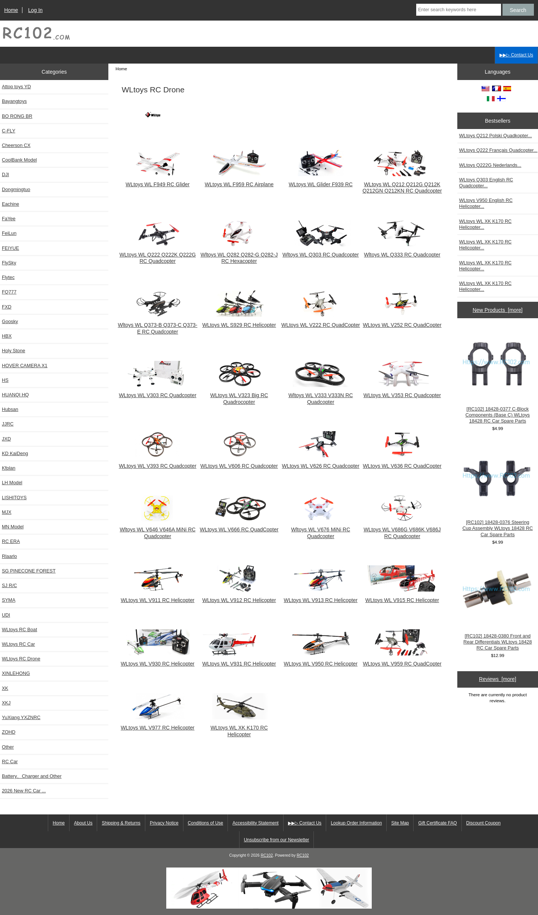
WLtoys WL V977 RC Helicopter (157, 724)
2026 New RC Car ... (24, 790)
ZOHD (8, 732)
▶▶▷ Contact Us (516, 55)
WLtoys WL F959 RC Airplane (239, 181)
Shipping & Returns (121, 823)
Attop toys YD (16, 86)
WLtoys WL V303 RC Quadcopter (157, 392)
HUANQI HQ (15, 394)
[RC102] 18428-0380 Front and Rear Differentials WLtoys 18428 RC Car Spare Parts (497, 603)
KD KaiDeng (15, 453)
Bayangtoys (14, 101)
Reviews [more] (497, 679)
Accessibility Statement (255, 823)
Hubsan (10, 409)
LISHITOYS (14, 497)
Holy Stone (13, 350)
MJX (7, 512)
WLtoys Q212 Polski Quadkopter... (495, 135)
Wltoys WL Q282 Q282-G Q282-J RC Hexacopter (239, 254)
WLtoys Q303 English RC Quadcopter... (486, 182)
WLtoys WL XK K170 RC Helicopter (239, 727)
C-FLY (8, 130)
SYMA (8, 600)
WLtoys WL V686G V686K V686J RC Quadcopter (402, 529)
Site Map (400, 823)
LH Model (12, 482)
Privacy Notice (164, 823)
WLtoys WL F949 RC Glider (157, 181)
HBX (7, 336)
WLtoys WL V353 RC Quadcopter (402, 392)
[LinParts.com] (269, 907)
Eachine (10, 204)
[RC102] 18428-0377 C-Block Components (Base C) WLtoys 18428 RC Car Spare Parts (497, 376)
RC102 (267, 855)
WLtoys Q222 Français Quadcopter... (498, 150)
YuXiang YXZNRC (21, 717)
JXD (6, 439)
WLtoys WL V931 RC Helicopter (239, 660)
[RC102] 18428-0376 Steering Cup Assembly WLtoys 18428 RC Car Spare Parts (497, 489)
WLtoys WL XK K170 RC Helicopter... (485, 224)
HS (5, 380)
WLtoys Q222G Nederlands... (490, 165)
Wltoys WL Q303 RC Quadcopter (320, 251)
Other (8, 747)
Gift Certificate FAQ (437, 823)
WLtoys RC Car (18, 644)
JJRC (7, 424)
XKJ (6, 703)
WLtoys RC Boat (19, 629)
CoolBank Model (19, 160)
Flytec (8, 277)
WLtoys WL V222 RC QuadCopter (320, 322)
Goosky (10, 321)
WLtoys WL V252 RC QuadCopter (402, 322)
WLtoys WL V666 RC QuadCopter (239, 526)
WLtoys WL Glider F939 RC (320, 181)
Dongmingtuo (16, 189)
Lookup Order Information (356, 823)
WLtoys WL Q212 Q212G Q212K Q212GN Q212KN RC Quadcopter (402, 184)
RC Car (10, 761)
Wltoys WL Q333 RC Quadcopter (402, 251)
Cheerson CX (16, 145)
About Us (83, 823)
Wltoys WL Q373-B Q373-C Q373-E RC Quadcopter (157, 325)
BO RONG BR (17, 116)
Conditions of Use (205, 823)
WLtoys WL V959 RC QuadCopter (402, 660)
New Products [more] (498, 310)
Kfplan (8, 468)
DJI (5, 174)
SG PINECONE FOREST (29, 571)
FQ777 (9, 292)
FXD (7, 307)
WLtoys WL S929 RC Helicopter (239, 322)
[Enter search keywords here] (458, 10)
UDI (6, 615)
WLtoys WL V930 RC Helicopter (157, 660)
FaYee (8, 218)
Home (11, 10)
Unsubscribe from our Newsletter (276, 839)
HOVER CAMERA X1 (24, 365)
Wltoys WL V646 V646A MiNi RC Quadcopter (157, 529)
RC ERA (11, 541)
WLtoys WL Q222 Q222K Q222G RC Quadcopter (158, 254)
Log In (35, 10)
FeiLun (9, 233)
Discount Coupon (483, 823)
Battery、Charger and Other (32, 776)
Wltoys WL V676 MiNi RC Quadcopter (320, 529)
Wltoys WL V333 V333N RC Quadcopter (320, 395)
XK (5, 688)
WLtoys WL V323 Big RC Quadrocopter (239, 395)
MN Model (13, 526)
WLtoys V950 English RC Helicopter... (486, 203)
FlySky (9, 262)
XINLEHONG (16, 673)
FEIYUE (10, 248)
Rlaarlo (9, 556)
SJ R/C (9, 585)
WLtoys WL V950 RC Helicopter (321, 660)
